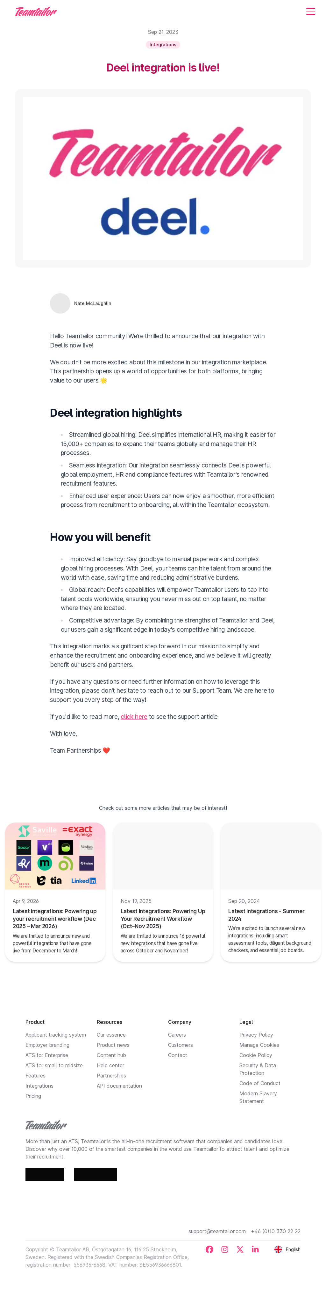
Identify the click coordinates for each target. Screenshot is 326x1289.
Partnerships (111, 1075)
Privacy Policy (256, 1035)
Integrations (39, 1086)
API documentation (119, 1086)
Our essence (111, 1035)
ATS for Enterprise (46, 1055)
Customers (180, 1045)
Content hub (111, 1055)
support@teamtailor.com (217, 1231)
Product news (113, 1045)
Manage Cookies (259, 1045)
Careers (177, 1035)
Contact (177, 1055)
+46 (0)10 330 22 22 (276, 1231)
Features (35, 1075)
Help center (110, 1065)
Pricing (33, 1096)
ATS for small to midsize (54, 1065)
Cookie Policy (255, 1055)
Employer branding (47, 1045)
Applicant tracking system (55, 1035)
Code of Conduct (259, 1083)
